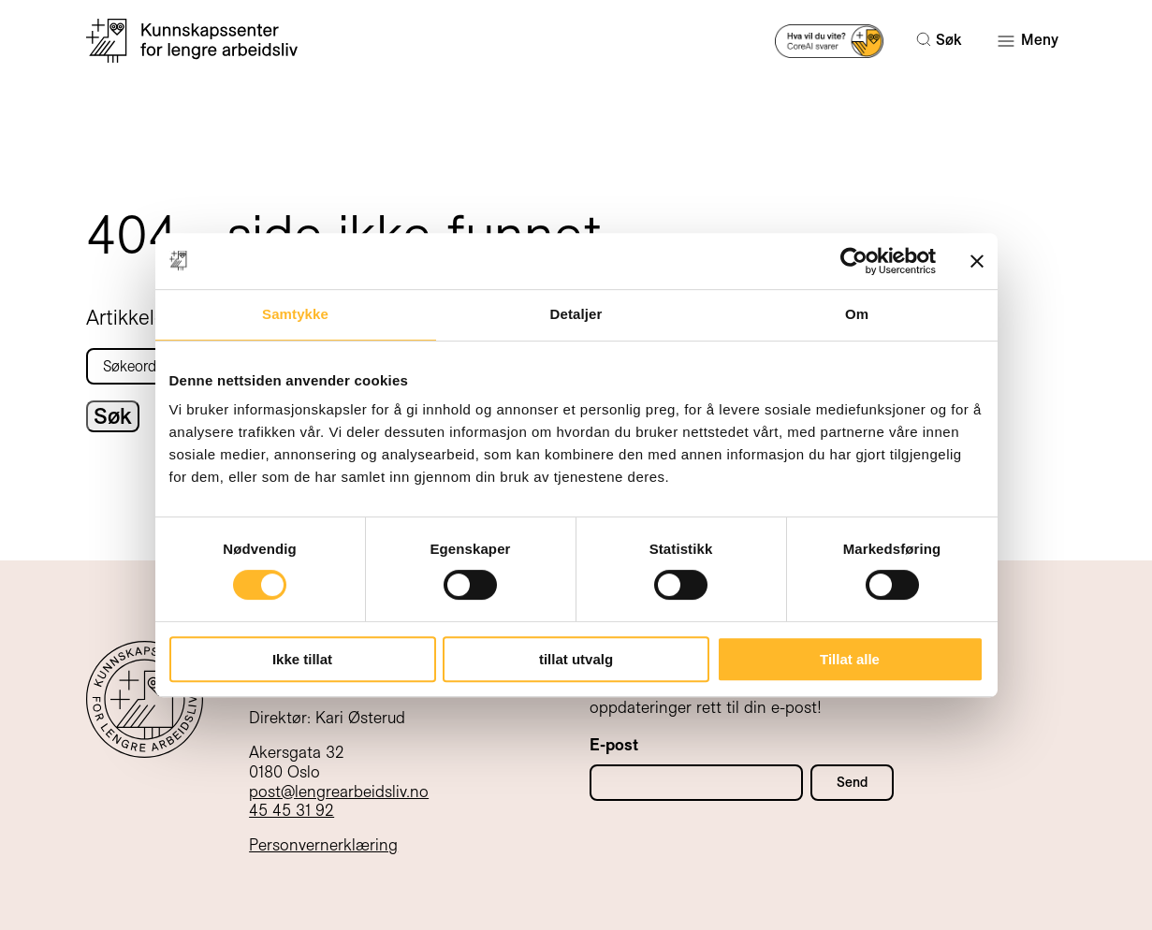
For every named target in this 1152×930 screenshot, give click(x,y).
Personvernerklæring (323, 844)
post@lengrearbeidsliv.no (339, 791)
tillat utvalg (576, 659)
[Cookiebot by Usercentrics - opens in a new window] (854, 261)
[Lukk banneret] (977, 261)
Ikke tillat (302, 659)
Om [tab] (856, 314)
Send (852, 782)
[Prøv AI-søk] (829, 39)
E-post (614, 744)
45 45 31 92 (291, 810)
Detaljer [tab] (576, 314)
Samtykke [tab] (295, 314)
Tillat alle (850, 659)
